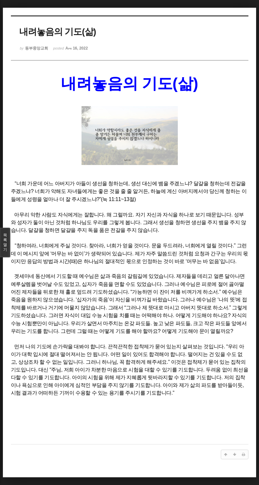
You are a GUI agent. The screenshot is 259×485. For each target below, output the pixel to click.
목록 (5, 242)
